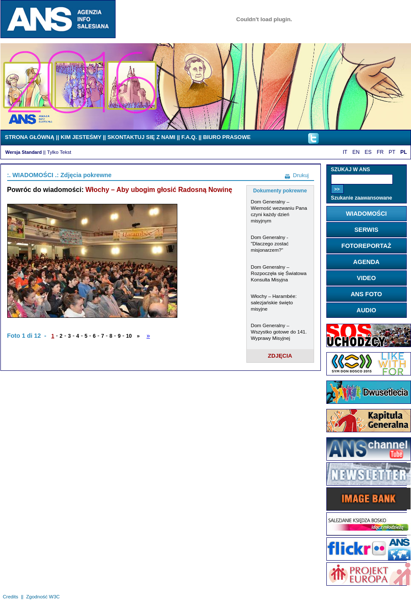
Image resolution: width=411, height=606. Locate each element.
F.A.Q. (189, 137)
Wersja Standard (24, 152)
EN (356, 152)
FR (380, 152)
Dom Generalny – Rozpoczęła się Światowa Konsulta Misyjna (279, 273)
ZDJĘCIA (280, 356)
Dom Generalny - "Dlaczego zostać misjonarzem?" (270, 243)
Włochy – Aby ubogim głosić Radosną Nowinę (159, 189)
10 (129, 336)
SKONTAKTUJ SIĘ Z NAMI (141, 137)
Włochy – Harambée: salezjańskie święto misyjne (274, 302)
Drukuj (301, 175)
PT (392, 152)
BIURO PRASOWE (227, 137)
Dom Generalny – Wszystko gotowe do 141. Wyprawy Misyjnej (279, 331)
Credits (10, 596)
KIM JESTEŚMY (81, 137)
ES (368, 152)
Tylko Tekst (59, 152)
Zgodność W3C (43, 596)
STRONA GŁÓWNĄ (30, 137)
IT (345, 152)
